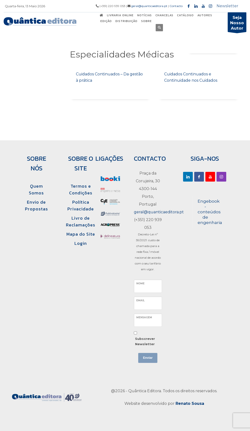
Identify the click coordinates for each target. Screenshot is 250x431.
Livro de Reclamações (80, 221)
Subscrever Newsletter (145, 341)
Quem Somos (36, 189)
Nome (140, 283)
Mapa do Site (80, 234)
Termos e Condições (80, 189)
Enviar (148, 357)
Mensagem (144, 317)
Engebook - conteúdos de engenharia (210, 212)
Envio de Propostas (36, 205)
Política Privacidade (80, 205)
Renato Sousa (190, 403)
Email (140, 300)
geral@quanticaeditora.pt (149, 6)
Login (80, 243)
